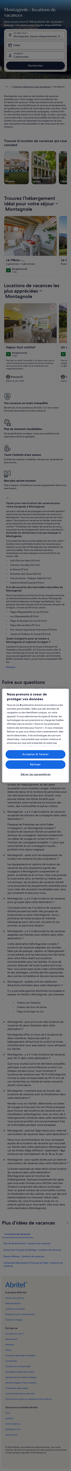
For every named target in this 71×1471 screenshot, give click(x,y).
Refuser (35, 764)
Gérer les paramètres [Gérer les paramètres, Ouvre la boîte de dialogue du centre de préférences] (36, 774)
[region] (35, 735)
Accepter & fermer (35, 754)
